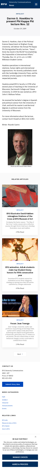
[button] (35, 436)
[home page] (4, 4)
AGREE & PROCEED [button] (20, 464)
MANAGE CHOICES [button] (20, 457)
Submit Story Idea (13, 387)
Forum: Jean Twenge (20, 326)
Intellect (20, 14)
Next (20, 357)
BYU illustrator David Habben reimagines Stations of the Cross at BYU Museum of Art (20, 217)
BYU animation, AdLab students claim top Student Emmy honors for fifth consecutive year (20, 273)
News (11, 5)
